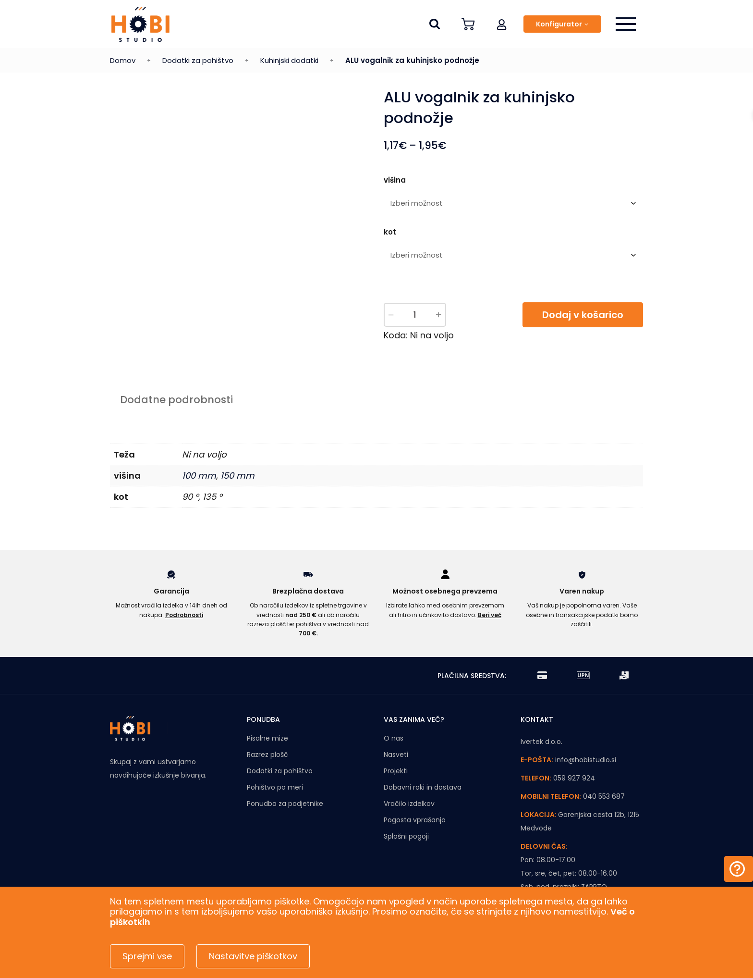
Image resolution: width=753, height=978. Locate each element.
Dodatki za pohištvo (197, 60)
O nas (393, 738)
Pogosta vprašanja (415, 820)
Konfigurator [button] (559, 24)
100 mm (199, 476)
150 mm (237, 476)
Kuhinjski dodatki (289, 60)
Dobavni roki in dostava (423, 787)
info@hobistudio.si (585, 760)
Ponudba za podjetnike (285, 803)
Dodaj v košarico (582, 315)
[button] (502, 24)
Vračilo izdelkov (409, 803)
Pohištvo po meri (275, 787)
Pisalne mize (267, 738)
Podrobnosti (184, 615)
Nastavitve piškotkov (253, 956)
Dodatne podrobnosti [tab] (176, 400)
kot (390, 232)
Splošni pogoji (406, 836)
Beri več (489, 615)
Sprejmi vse (147, 956)
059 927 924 (574, 778)
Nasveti (396, 754)
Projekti (396, 771)
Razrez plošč (267, 754)
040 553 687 (604, 796)
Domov (122, 60)
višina (395, 180)
